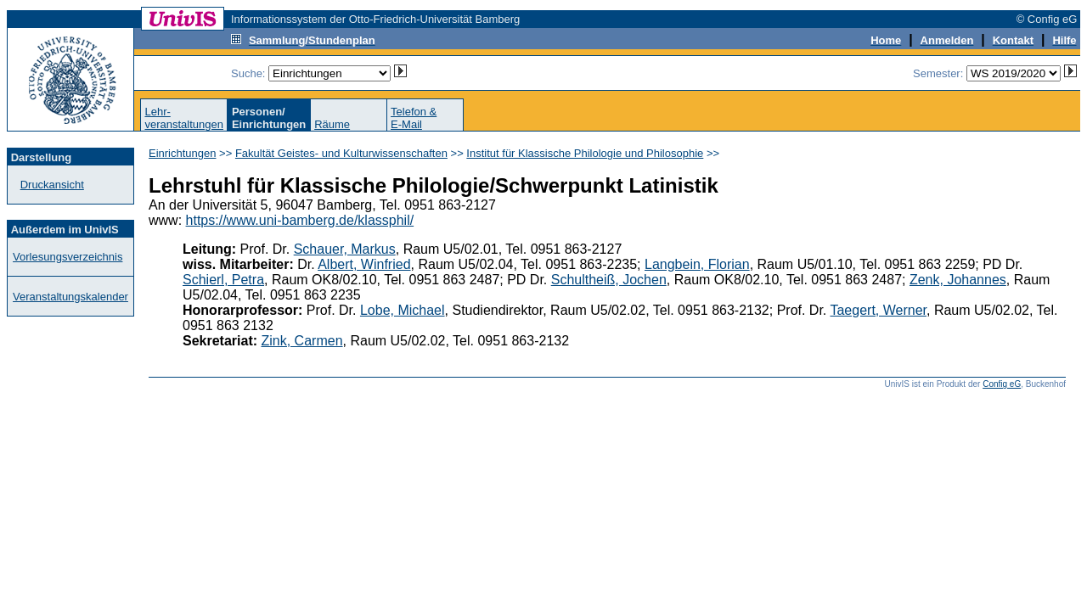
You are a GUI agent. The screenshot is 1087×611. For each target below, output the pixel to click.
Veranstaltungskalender (70, 296)
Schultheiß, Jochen (609, 279)
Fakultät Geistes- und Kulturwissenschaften (341, 153)
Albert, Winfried (364, 264)
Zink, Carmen (302, 341)
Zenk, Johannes (958, 279)
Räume (332, 124)
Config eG (1002, 384)
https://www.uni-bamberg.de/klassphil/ (300, 220)
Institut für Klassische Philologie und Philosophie (584, 153)
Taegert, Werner (878, 310)
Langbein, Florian (697, 264)
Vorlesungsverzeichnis (67, 256)
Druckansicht (52, 184)
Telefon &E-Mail (413, 118)
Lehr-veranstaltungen (183, 118)
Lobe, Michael (402, 310)
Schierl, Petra (223, 279)
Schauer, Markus (345, 249)
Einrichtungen (183, 153)
